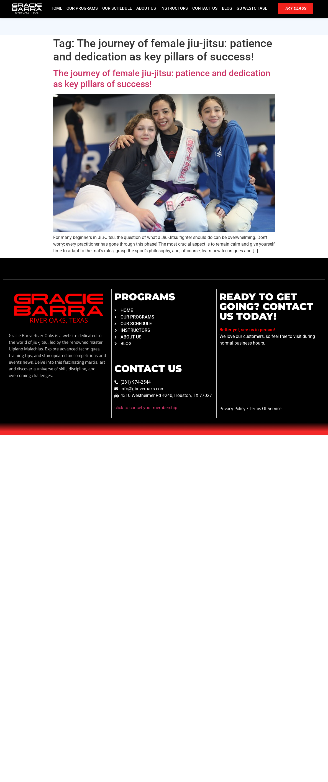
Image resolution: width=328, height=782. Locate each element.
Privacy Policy (233, 408)
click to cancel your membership (145, 407)
